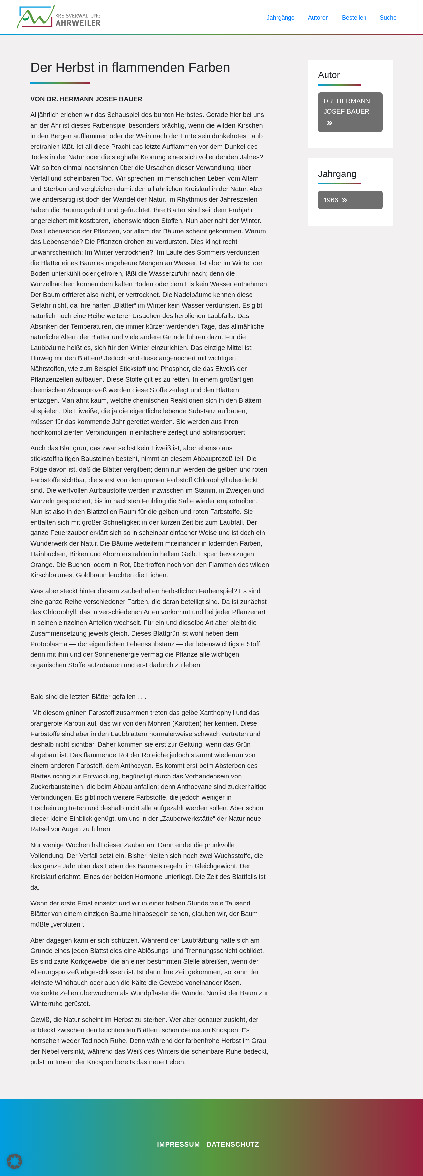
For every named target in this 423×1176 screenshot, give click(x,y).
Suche (388, 18)
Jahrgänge (281, 18)
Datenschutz (233, 1144)
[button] (14, 1161)
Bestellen (354, 18)
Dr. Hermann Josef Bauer (347, 106)
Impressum (178, 1144)
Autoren (318, 18)
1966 (331, 200)
